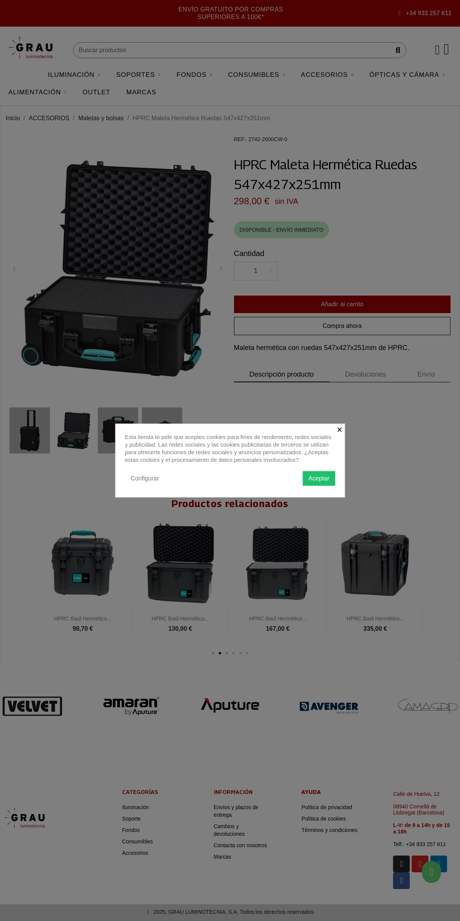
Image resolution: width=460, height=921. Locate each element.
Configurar (145, 478)
